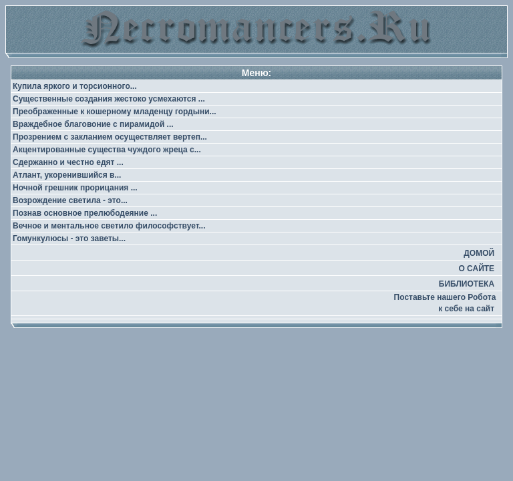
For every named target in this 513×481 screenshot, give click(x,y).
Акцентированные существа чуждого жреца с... (107, 149)
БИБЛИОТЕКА (466, 284)
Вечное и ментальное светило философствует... (109, 225)
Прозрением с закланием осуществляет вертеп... (110, 137)
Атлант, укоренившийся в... (67, 175)
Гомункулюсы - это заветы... (69, 238)
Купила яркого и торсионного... (75, 86)
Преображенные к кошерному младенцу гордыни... (114, 111)
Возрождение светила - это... (70, 200)
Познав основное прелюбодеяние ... (85, 213)
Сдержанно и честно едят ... (68, 162)
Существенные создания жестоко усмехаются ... (109, 99)
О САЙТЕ (476, 268)
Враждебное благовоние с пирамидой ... (93, 124)
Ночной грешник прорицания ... (75, 187)
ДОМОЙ (479, 253)
